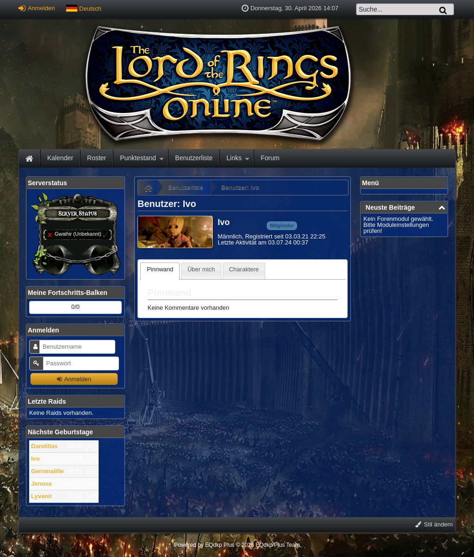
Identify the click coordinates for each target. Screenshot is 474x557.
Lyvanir (41, 496)
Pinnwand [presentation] (160, 269)
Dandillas (44, 446)
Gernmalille (47, 471)
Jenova (41, 483)
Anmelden (37, 8)
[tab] (160, 271)
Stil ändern (434, 524)
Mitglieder (282, 225)
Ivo (35, 458)
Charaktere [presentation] (244, 269)
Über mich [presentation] (201, 269)
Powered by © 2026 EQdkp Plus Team (236, 545)
